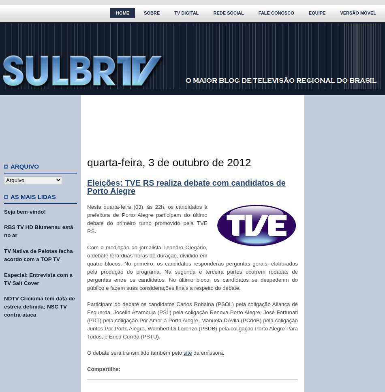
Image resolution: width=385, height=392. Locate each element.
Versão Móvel (358, 13)
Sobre (152, 13)
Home (122, 13)
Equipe (317, 13)
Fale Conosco (276, 13)
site (188, 353)
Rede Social (229, 13)
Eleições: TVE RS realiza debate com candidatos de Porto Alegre (186, 186)
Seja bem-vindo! (25, 212)
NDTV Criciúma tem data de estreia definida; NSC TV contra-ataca (39, 307)
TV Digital (186, 13)
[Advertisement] (40, 125)
